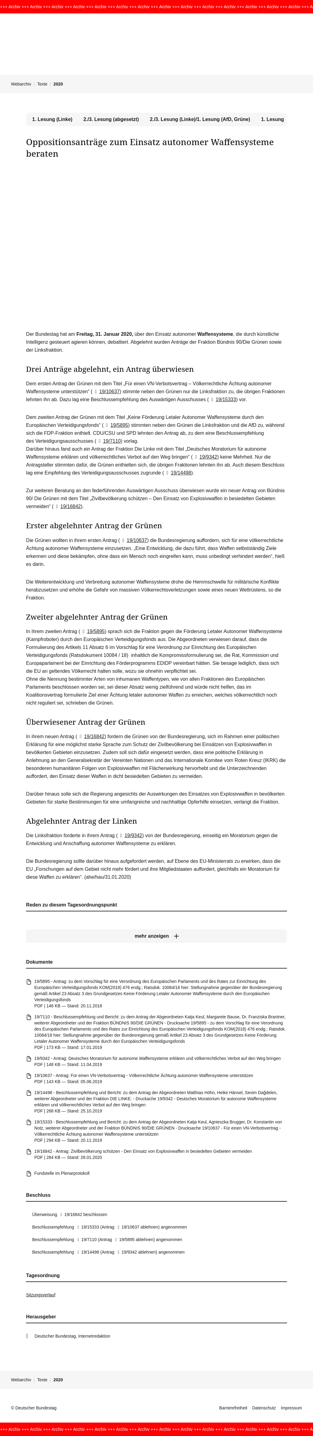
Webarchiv (21, 84)
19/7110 (108, 441)
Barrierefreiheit (233, 1407)
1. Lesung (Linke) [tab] (52, 119)
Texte (42, 84)
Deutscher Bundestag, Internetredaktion (72, 1336)
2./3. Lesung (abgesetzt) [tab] (111, 119)
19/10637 (106, 391)
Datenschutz (264, 1407)
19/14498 (177, 472)
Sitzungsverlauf (40, 1294)
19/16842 (67, 506)
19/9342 (205, 457)
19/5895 (116, 425)
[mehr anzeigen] (156, 936)
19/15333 (222, 399)
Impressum (291, 1407)
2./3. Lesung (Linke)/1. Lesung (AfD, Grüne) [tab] (200, 119)
